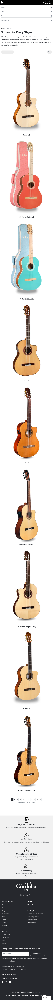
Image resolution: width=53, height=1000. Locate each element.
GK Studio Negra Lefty (26, 627)
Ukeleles (4, 908)
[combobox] (46, 998)
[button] (2, 2)
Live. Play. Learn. (26, 839)
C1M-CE (26, 709)
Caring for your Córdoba (26, 854)
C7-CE (26, 381)
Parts (3, 917)
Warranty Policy (32, 919)
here (13, 961)
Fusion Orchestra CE (26, 791)
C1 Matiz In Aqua (26, 299)
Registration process (26, 824)
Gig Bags (4, 925)
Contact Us (5, 937)
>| (40, 799)
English (45, 998)
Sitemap (44, 995)
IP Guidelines (34, 995)
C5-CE (26, 463)
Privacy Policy (11, 995)
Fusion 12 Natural (26, 545)
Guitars (4, 905)
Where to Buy (6, 934)
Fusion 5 (26, 135)
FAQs (3, 940)
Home (3, 28)
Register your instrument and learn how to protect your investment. (26, 827)
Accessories (5, 914)
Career (4, 943)
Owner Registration (33, 917)
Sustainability (26, 870)
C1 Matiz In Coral (26, 217)
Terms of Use (23, 995)
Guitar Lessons (32, 908)
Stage (4, 911)
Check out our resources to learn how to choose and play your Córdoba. (26, 842)
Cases (4, 922)
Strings (4, 919)
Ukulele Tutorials (32, 905)
